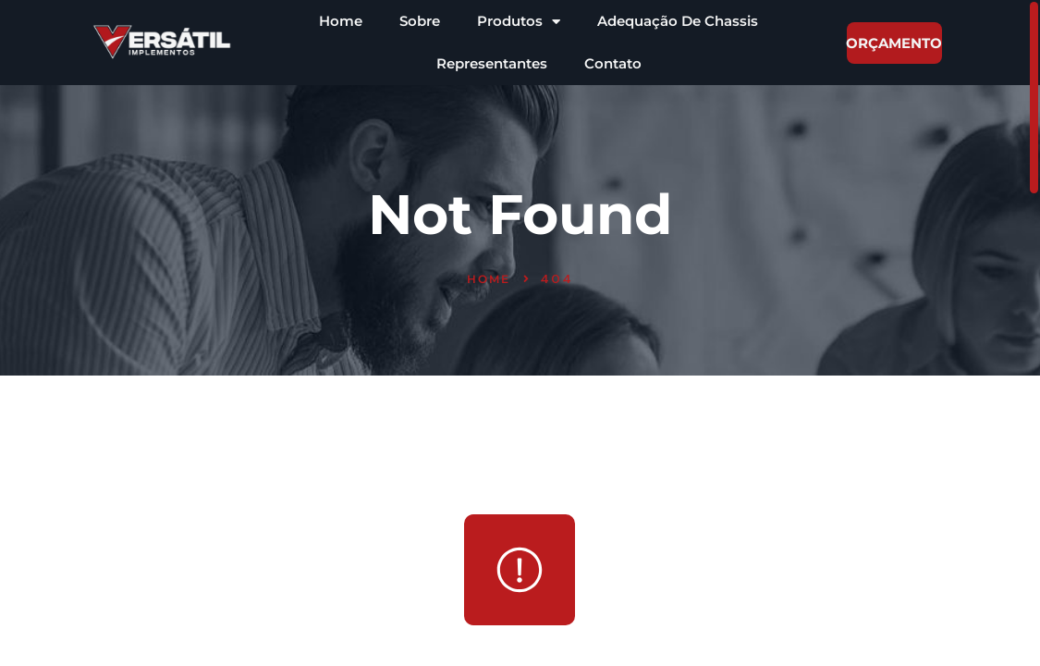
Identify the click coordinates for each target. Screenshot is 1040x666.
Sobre (419, 21)
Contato (613, 63)
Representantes (491, 63)
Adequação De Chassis (677, 21)
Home (340, 21)
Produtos (518, 22)
